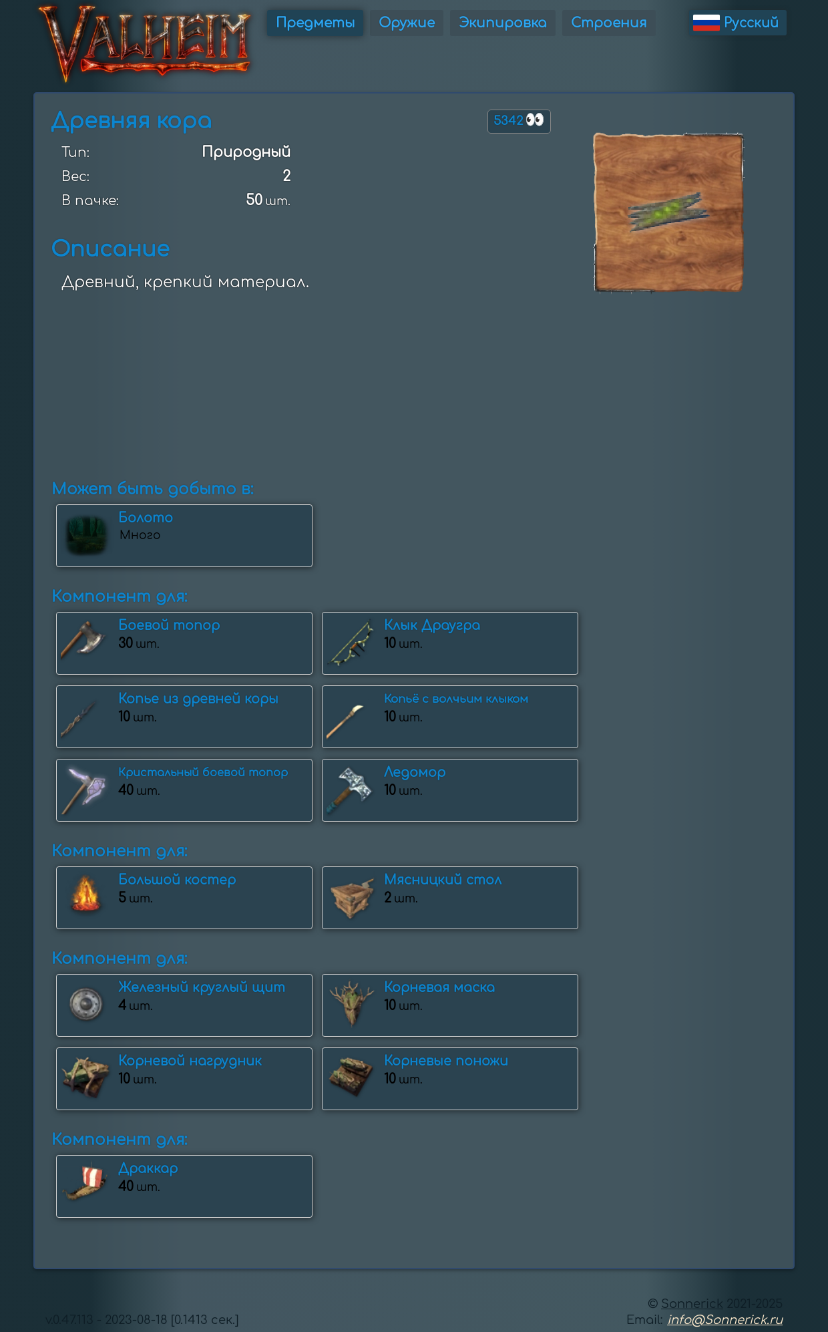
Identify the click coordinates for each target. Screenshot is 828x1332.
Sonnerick (692, 1304)
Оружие (407, 23)
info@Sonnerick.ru (725, 1320)
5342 (519, 120)
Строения (609, 23)
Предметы (315, 23)
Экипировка (503, 23)
